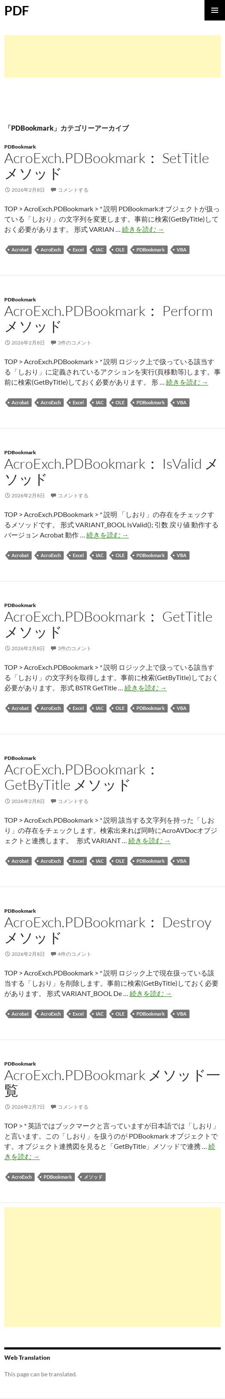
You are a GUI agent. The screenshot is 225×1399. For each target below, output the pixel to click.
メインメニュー (214, 10)
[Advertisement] (112, 56)
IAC (100, 249)
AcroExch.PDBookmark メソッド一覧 (112, 1082)
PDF (16, 10)
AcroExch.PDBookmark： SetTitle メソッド (106, 165)
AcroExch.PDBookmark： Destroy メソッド (107, 929)
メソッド (93, 1177)
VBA (182, 249)
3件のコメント (75, 342)
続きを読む (143, 229)
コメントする (73, 190)
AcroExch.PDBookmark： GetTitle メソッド (108, 623)
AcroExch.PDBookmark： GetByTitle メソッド (82, 776)
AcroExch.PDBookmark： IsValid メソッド (111, 471)
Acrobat (20, 249)
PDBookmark (20, 146)
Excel (78, 249)
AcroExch (51, 249)
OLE (119, 249)
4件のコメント (75, 954)
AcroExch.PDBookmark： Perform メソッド (108, 318)
